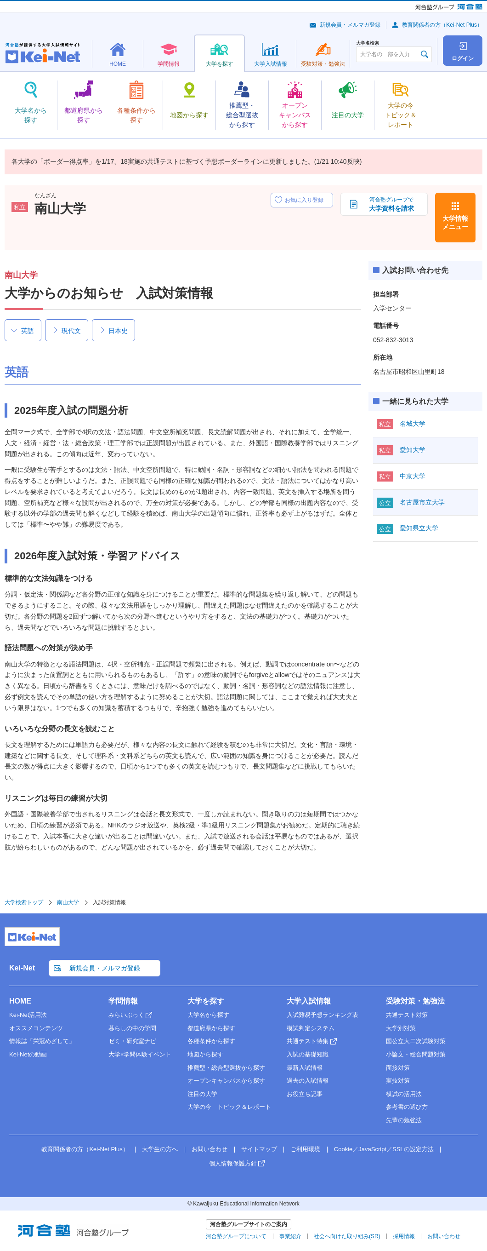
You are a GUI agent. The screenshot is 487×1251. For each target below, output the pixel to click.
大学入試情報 (309, 1001)
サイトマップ (259, 1149)
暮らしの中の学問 (132, 1028)
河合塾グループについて (236, 1236)
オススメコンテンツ (36, 1028)
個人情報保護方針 (233, 1163)
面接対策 (398, 1067)
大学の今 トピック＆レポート (229, 1106)
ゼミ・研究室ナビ (132, 1041)
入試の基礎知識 (307, 1054)
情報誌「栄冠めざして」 (42, 1041)
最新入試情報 (305, 1067)
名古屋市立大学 (422, 502)
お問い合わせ (209, 1149)
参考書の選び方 (407, 1106)
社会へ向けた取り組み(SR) (347, 1236)
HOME (20, 1001)
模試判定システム (310, 1028)
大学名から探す (208, 1014)
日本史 (118, 330)
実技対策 (398, 1080)
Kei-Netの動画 (28, 1054)
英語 (27, 330)
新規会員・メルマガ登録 (350, 25)
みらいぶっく (126, 1014)
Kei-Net (22, 968)
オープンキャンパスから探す (226, 1080)
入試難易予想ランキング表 (322, 1014)
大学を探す (205, 1001)
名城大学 (412, 423)
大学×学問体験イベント (140, 1054)
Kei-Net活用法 (28, 1014)
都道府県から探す (211, 1028)
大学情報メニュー (455, 222)
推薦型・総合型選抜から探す (226, 1067)
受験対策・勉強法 (415, 1001)
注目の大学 (202, 1093)
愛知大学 (412, 449)
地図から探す (205, 1054)
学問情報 (123, 1001)
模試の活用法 (404, 1093)
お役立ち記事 (305, 1093)
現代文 (71, 330)
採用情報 (404, 1236)
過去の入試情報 (307, 1080)
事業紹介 (290, 1236)
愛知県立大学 (419, 528)
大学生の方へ (160, 1149)
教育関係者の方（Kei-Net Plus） (442, 25)
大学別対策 (401, 1028)
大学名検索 (367, 43)
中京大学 (412, 476)
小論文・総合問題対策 (416, 1054)
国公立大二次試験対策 (416, 1041)
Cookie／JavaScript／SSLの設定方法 (384, 1149)
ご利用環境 (305, 1149)
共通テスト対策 (407, 1014)
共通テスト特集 (307, 1041)
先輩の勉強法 (404, 1120)
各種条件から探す (211, 1041)
